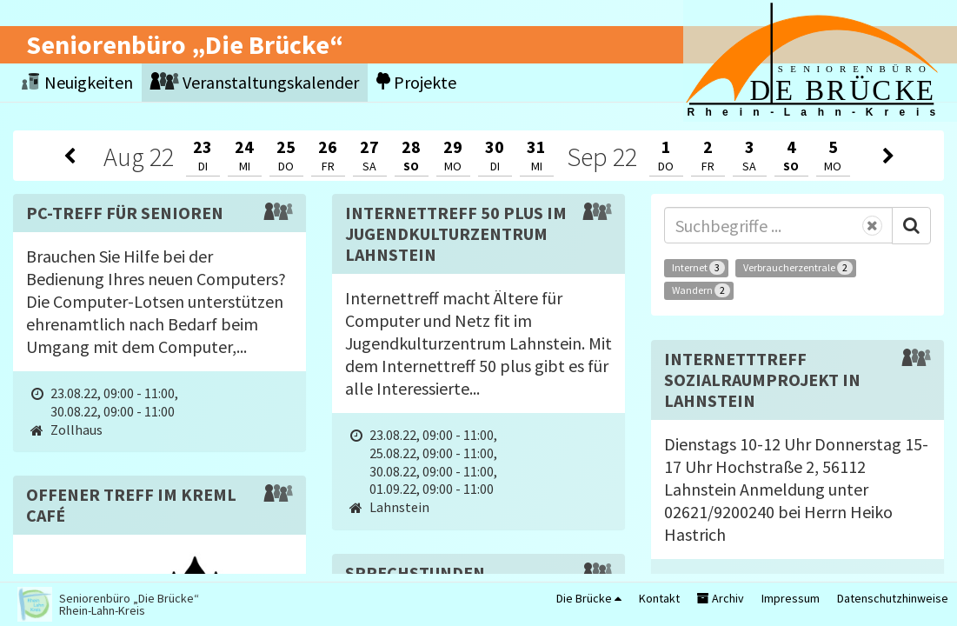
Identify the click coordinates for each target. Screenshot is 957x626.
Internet (698, 268)
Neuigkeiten (77, 82)
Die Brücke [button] (588, 598)
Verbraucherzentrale (798, 268)
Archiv (720, 598)
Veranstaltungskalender (254, 82)
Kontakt (659, 598)
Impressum (790, 598)
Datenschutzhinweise (892, 598)
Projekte (416, 82)
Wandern (701, 290)
